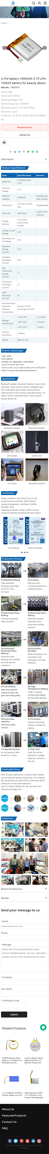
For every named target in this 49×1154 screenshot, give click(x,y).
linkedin (15, 151)
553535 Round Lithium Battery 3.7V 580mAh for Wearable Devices (12, 1060)
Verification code (10, 1000)
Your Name (6, 988)
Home (4, 23)
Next (45, 48)
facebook (10, 151)
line (28, 151)
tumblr (37, 151)
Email (4, 921)
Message (6, 944)
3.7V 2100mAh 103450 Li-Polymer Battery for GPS (12, 1094)
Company (6, 977)
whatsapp (32, 151)
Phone (4, 933)
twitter (19, 151)
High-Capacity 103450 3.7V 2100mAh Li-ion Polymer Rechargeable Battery (33, 1095)
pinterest (24, 151)
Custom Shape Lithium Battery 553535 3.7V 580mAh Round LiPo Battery (33, 1060)
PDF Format (4, 142)
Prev (4, 48)
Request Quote (24, 127)
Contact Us (24, 135)
